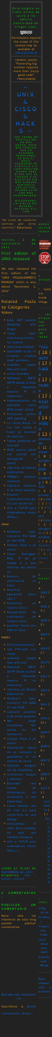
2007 (45, 760)
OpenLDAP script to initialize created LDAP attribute (21, 355)
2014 (45, 662)
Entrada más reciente (16, 994)
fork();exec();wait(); (20, 347)
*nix (29, 875)
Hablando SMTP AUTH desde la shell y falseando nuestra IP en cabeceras (21, 387)
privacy (43, 495)
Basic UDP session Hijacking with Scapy (21, 324)
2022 (44, 592)
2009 (45, 732)
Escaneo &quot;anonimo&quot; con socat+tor (21, 498)
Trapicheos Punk (43, 930)
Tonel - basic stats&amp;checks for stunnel (21, 337)
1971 (44, 788)
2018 (45, 648)
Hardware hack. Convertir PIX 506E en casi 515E (21, 536)
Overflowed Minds (43, 961)
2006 (45, 774)
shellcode (44, 441)
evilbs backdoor (18, 373)
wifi (48, 549)
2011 (44, 704)
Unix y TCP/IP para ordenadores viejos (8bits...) (21, 512)
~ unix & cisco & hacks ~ (26, 108)
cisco (6, 878)
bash (41, 486)
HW (48, 499)
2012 (44, 690)
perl (41, 516)
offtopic (43, 558)
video (43, 426)
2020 (45, 620)
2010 (45, 718)
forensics (44, 545)
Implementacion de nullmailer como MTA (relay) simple (21, 405)
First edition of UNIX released (18, 256)
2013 (45, 676)
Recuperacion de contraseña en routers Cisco (21, 616)
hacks (19, 878)
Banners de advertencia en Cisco (21, 580)
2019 (45, 634)
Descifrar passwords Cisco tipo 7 (21, 594)
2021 (44, 606)
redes (43, 387)
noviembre (47, 805)
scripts (44, 460)
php (48, 520)
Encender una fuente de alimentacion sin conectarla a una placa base (21, 792)
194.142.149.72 (26, 53)
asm (43, 358)
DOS (42, 469)
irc (49, 507)
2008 (45, 746)
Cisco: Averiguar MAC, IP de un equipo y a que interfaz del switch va (21, 563)
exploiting (43, 406)
